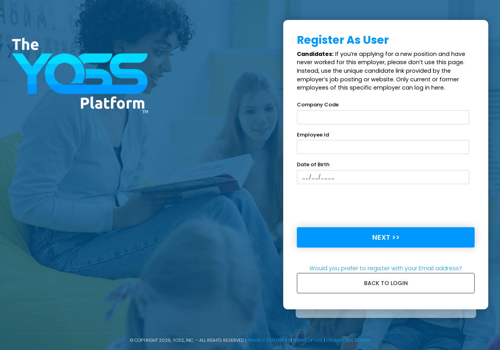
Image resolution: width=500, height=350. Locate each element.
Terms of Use (308, 340)
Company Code (318, 104)
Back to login (386, 283)
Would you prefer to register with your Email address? (385, 268)
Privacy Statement (268, 340)
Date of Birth (313, 164)
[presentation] (356, 205)
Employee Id (313, 134)
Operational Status (348, 340)
